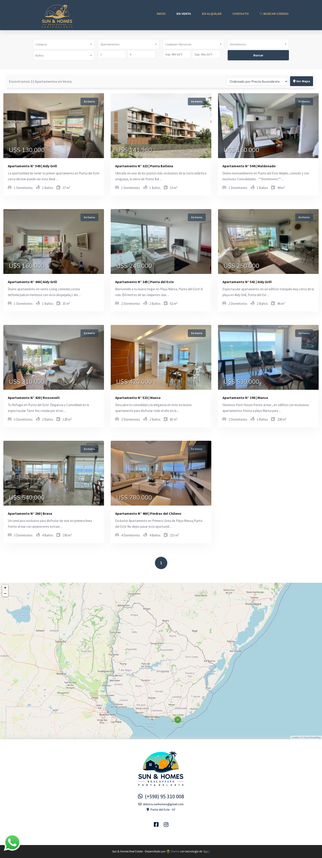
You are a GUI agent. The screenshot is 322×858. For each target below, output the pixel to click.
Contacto (241, 13)
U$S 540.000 (27, 498)
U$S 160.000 (241, 150)
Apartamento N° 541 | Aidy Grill (247, 282)
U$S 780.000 (134, 498)
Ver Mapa (301, 81)
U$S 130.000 (27, 150)
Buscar (258, 55)
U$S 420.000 (134, 382)
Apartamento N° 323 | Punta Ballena (144, 166)
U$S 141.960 (134, 150)
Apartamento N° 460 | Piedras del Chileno (148, 513)
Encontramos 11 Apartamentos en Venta (40, 81)
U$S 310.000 (27, 382)
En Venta (184, 13)
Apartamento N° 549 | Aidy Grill (32, 166)
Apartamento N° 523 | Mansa (138, 397)
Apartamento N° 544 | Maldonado (249, 166)
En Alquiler (212, 13)
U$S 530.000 (241, 382)
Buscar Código (274, 13)
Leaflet (295, 737)
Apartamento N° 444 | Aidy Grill (32, 282)
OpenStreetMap (312, 737)
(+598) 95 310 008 (161, 796)
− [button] (5, 593)
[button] (63, 44)
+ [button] (5, 588)
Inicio (161, 13)
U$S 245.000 (134, 266)
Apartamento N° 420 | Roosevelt (34, 397)
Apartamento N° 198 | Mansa (245, 397)
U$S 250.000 (241, 266)
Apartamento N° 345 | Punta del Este (144, 282)
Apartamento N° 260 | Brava (30, 513)
